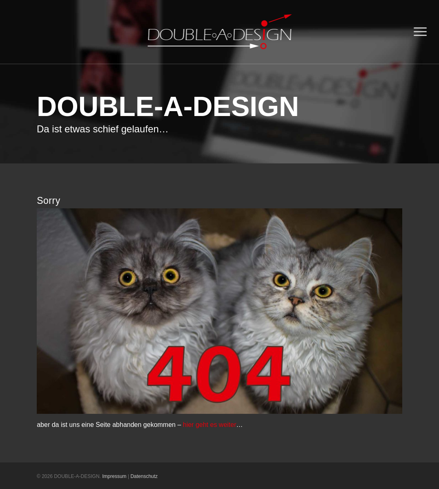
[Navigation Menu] (420, 32)
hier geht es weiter (209, 424)
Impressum (114, 476)
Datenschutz (144, 476)
